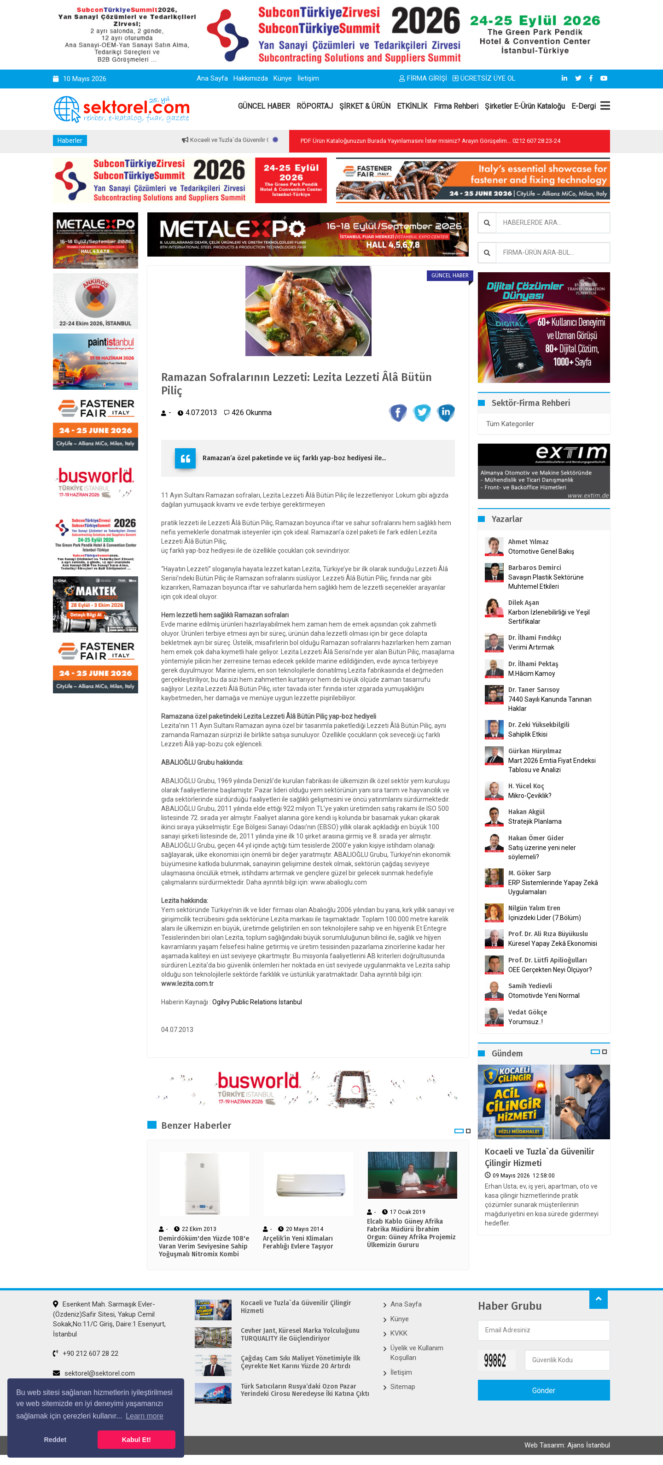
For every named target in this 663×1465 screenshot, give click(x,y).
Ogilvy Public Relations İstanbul (257, 1002)
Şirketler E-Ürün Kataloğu (525, 106)
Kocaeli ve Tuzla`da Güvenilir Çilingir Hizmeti (539, 1157)
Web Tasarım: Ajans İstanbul (567, 1445)
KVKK (398, 1333)
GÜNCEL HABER (264, 106)
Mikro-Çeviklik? (530, 795)
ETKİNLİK (412, 106)
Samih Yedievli (530, 986)
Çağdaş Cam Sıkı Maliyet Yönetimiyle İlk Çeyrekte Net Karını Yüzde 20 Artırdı (300, 1362)
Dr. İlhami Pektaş (533, 664)
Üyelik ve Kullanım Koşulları (416, 1353)
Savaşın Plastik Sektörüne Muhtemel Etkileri (546, 582)
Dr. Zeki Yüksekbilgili (539, 725)
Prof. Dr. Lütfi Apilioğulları (547, 960)
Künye (282, 78)
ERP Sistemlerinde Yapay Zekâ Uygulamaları (553, 887)
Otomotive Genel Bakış (541, 551)
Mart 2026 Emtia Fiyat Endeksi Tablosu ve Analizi (552, 765)
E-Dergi (583, 106)
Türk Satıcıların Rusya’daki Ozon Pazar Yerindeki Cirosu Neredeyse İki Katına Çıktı (305, 1390)
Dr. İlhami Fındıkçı (534, 638)
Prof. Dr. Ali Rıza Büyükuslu (548, 934)
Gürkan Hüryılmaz (535, 751)
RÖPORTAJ (315, 106)
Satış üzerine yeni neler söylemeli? (542, 852)
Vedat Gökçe (527, 1012)
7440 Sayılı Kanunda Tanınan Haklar (550, 704)
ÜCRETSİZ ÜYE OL (484, 78)
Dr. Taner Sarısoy (533, 690)
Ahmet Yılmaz (528, 542)
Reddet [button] (55, 1439)
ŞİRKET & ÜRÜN (364, 106)
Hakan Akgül (526, 812)
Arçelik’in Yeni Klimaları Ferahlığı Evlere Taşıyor (298, 1242)
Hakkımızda (250, 78)
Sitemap (402, 1387)
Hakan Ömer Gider (536, 838)
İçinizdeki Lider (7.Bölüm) (544, 917)
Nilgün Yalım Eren (534, 908)
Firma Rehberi (456, 106)
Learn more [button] (144, 1416)
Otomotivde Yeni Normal (544, 995)
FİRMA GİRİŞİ (423, 78)
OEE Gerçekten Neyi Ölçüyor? (550, 969)
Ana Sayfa (212, 78)
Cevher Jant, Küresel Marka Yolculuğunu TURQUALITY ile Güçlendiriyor (300, 1334)
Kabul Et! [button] (136, 1439)
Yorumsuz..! (525, 1022)
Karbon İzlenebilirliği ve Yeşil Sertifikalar (549, 617)
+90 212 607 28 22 (85, 1353)
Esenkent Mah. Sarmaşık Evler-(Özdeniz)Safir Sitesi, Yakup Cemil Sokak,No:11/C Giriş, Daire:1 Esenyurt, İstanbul (109, 1319)
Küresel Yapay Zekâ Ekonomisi (552, 943)
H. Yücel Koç (526, 786)
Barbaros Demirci (534, 568)
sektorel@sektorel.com (94, 1373)
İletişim (308, 78)
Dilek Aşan (523, 603)
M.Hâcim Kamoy (531, 673)
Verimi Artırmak (531, 647)
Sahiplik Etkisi (527, 734)
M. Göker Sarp (529, 873)
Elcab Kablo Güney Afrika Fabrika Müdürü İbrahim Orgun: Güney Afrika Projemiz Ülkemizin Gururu (411, 1233)
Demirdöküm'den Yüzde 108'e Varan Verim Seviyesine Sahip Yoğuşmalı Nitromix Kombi (204, 1246)
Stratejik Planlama (535, 821)
